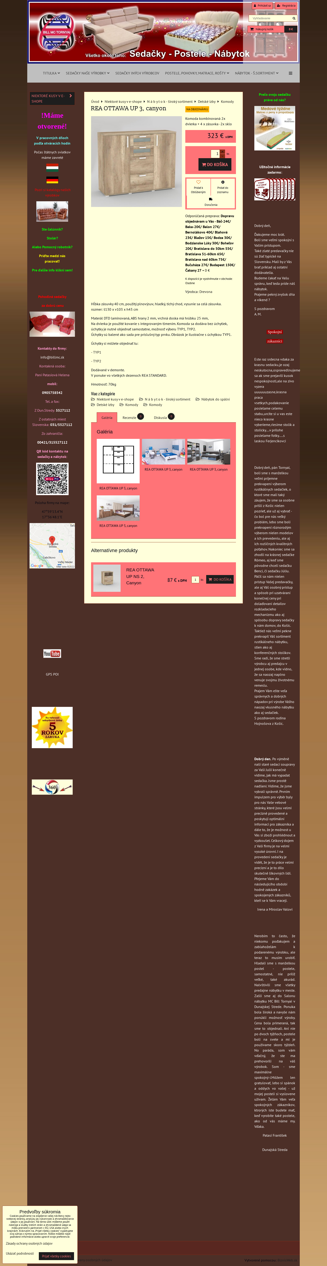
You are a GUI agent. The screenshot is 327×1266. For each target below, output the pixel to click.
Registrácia (286, 5)
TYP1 (97, 352)
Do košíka (215, 164)
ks (197, 580)
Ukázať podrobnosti (20, 1254)
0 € (291, 29)
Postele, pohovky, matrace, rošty (197, 73)
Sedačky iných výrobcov (137, 73)
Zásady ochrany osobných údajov (86, 1260)
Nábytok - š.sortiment (256, 73)
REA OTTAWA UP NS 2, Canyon (140, 576)
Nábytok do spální (215, 399)
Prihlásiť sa (262, 5)
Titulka (51, 73)
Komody (131, 404)
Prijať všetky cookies (56, 1256)
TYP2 (97, 361)
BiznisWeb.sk (287, 1260)
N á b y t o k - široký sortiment (167, 399)
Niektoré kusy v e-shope (115, 399)
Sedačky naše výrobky (87, 73)
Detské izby (105, 404)
